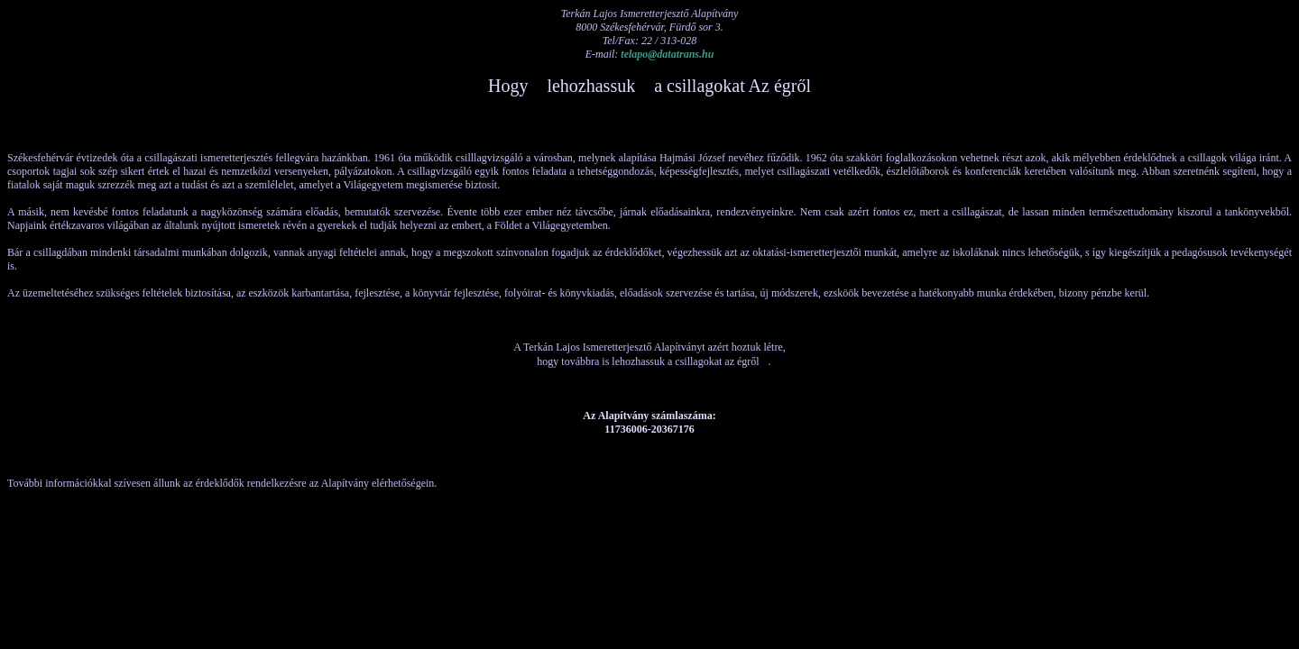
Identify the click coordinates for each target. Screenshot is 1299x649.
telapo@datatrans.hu (667, 54)
